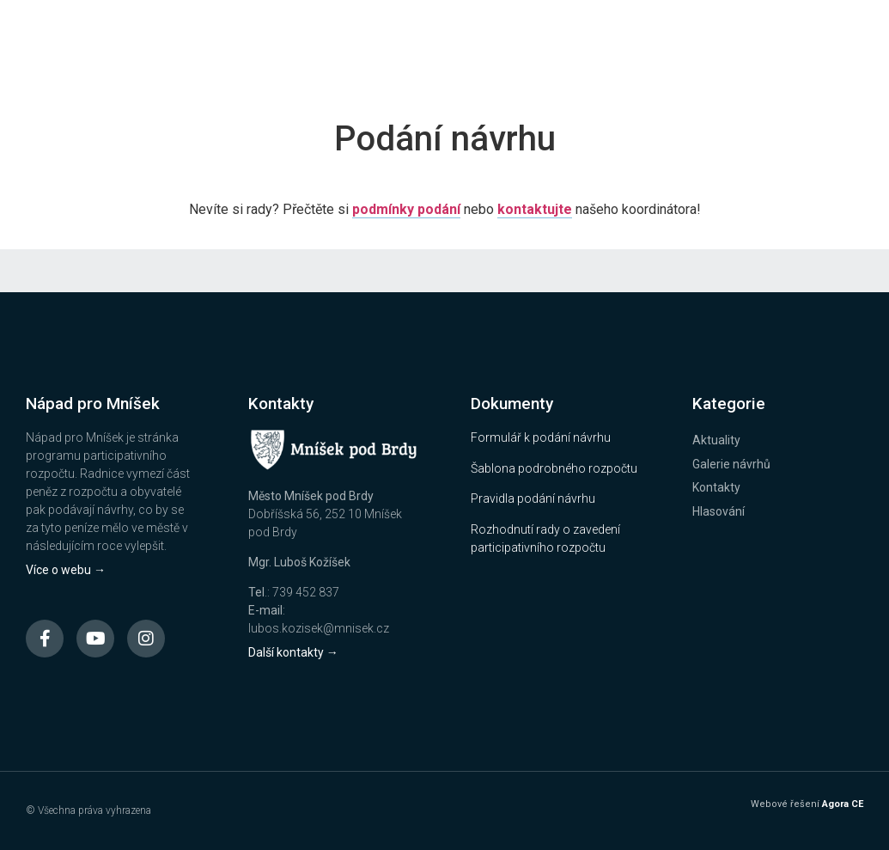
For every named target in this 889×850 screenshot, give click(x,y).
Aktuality (716, 440)
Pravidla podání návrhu (533, 498)
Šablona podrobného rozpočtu (554, 468)
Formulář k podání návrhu (541, 437)
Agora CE (842, 804)
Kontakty (716, 487)
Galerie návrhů (731, 464)
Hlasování (718, 511)
